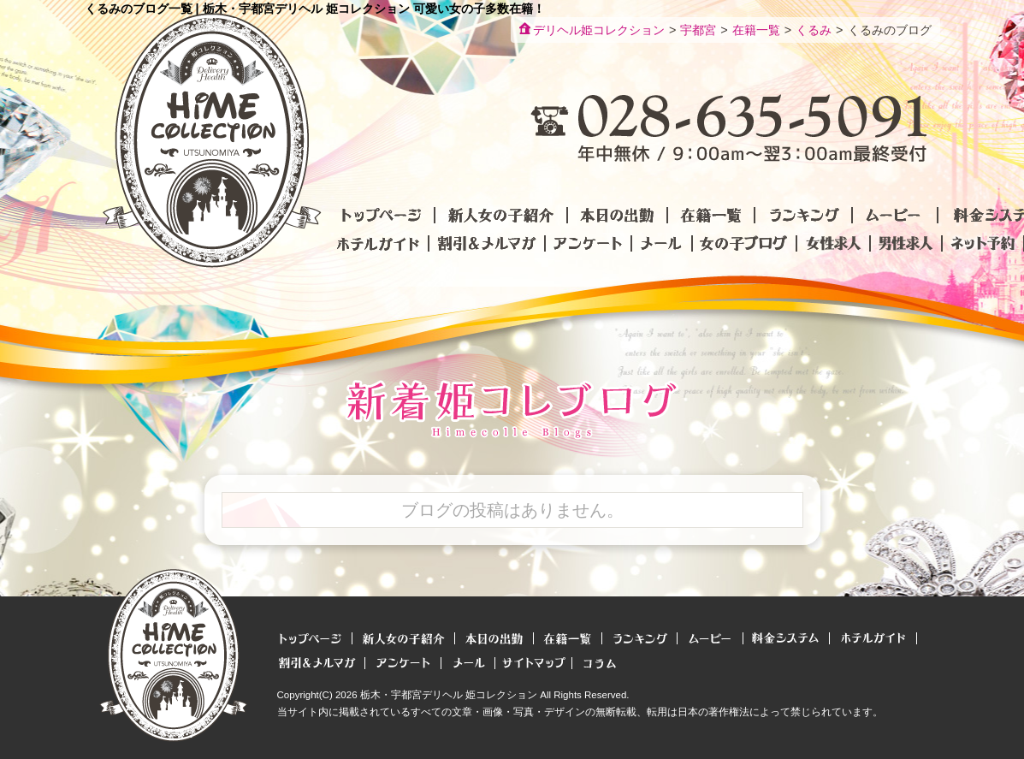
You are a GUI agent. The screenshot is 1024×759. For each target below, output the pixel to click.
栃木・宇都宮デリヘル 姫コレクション (448, 695)
